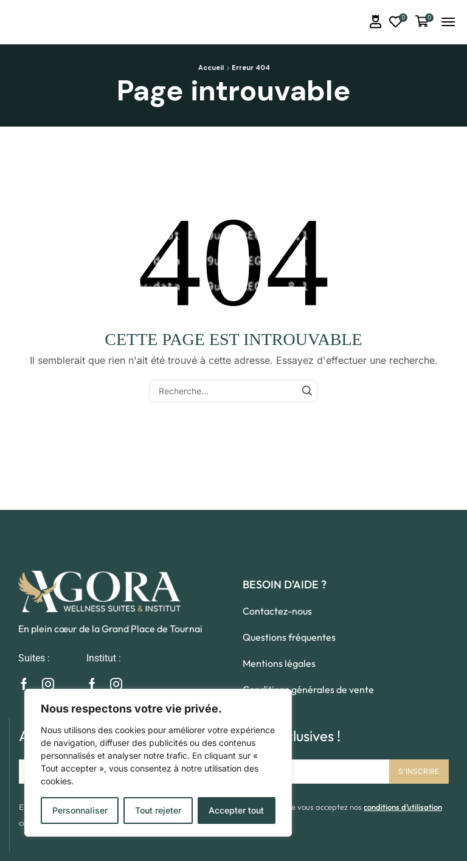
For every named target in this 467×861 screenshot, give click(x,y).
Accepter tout (236, 810)
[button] (376, 22)
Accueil (211, 67)
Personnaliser (80, 810)
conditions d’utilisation (403, 807)
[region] (158, 763)
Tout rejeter (158, 810)
